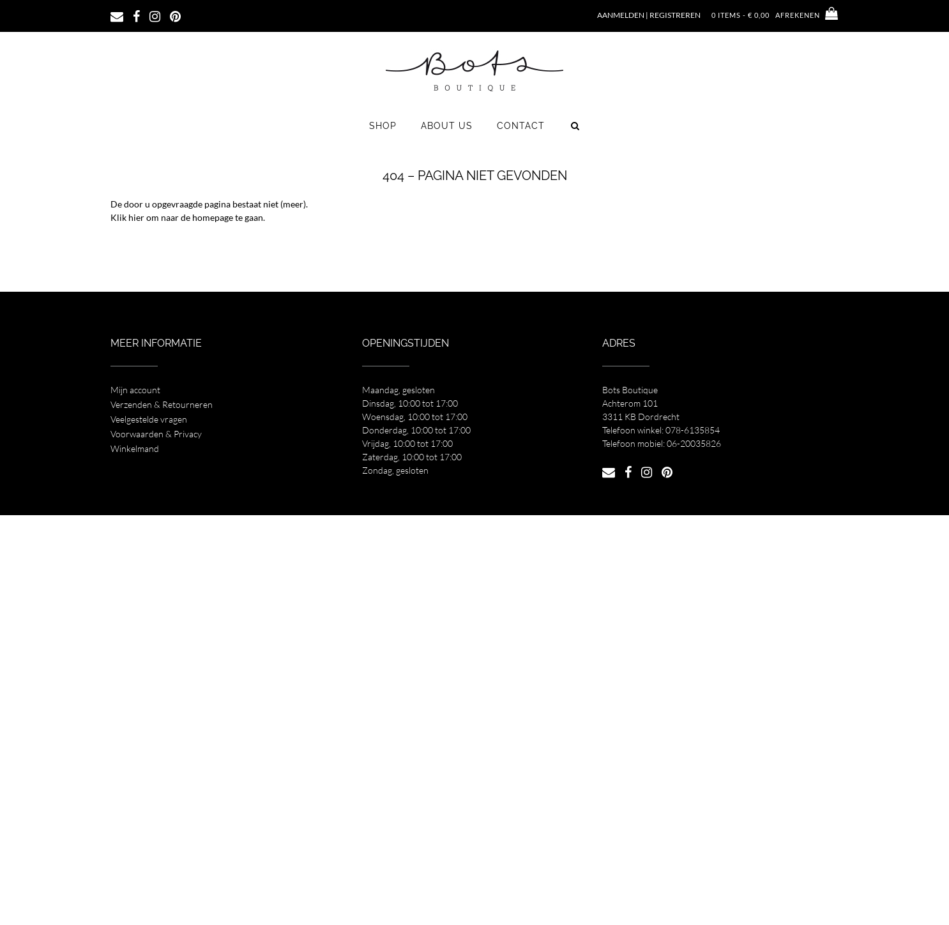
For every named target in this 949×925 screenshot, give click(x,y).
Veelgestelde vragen (148, 419)
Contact (521, 126)
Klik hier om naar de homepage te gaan (186, 217)
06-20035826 (694, 443)
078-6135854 (692, 430)
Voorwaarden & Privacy (156, 433)
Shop (383, 126)
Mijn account (135, 389)
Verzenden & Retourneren (161, 404)
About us (447, 126)
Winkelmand (134, 448)
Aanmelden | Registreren (649, 15)
